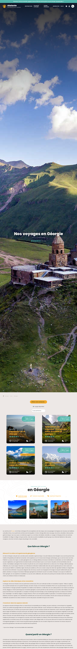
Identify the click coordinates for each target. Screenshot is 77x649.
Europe (13, 531)
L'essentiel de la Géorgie (17, 432)
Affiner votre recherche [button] (37, 402)
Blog (62, 6)
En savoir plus (59, 1)
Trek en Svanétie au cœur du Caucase (19, 464)
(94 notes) (43, 241)
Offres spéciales (46, 6)
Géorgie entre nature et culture (55, 464)
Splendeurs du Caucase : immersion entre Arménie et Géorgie (56, 430)
